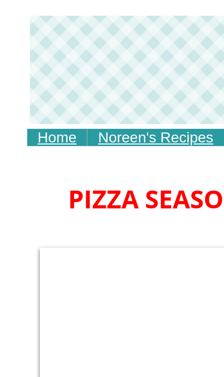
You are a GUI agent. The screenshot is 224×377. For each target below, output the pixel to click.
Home (57, 137)
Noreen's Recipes (155, 137)
